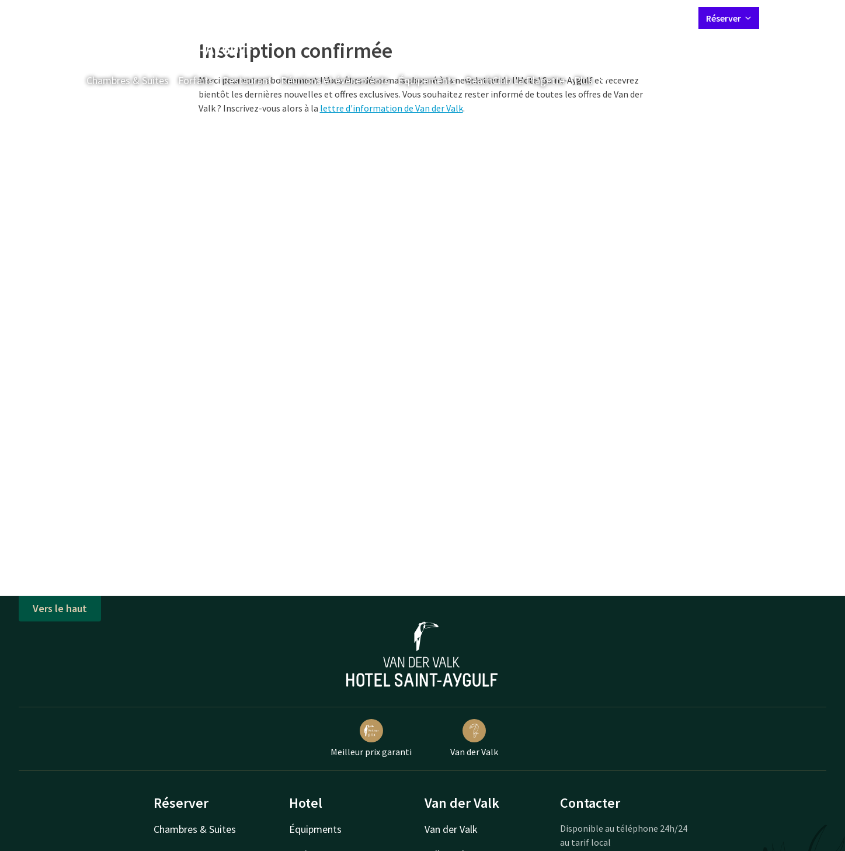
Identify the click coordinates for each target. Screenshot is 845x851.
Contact (560, 17)
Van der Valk (474, 738)
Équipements (427, 80)
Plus (591, 80)
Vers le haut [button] (60, 608)
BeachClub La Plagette (515, 80)
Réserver (729, 18)
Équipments (315, 829)
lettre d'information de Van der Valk (391, 108)
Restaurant (247, 80)
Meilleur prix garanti (371, 738)
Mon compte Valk (620, 17)
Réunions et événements (335, 80)
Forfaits (195, 80)
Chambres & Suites (127, 80)
